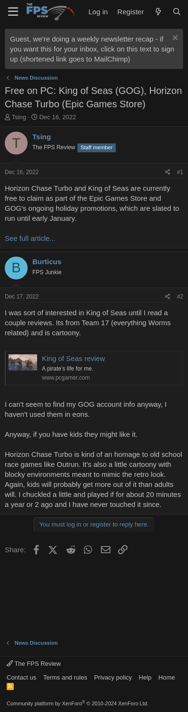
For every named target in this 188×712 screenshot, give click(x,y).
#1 (180, 172)
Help (145, 677)
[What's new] (157, 12)
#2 (180, 296)
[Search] (177, 12)
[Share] (168, 172)
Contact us (21, 677)
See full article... (30, 238)
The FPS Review (34, 663)
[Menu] (13, 12)
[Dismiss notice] (174, 39)
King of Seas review (73, 358)
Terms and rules (65, 677)
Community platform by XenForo (77, 703)
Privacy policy (113, 677)
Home (166, 677)
